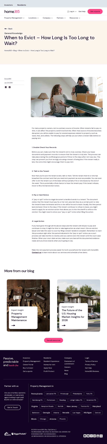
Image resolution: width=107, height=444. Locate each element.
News (66, 370)
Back (8, 29)
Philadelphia (77, 394)
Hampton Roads (47, 406)
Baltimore (35, 413)
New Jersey (72, 406)
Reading (63, 400)
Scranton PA (91, 400)
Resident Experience (51, 361)
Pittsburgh (65, 394)
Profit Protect (49, 371)
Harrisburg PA (37, 400)
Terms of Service (91, 361)
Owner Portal (28, 365)
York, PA (89, 394)
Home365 (8, 50)
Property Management (31, 361)
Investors (8, 5)
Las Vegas (76, 413)
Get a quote (95, 11)
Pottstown (51, 400)
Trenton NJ (85, 406)
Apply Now (48, 368)
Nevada (65, 412)
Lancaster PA (51, 394)
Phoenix (63, 419)
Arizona (53, 419)
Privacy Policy (90, 365)
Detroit (98, 413)
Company (68, 358)
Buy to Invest (28, 368)
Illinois (33, 419)
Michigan (88, 412)
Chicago (43, 419)
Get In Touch (12, 407)
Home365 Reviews (92, 371)
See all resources (53, 340)
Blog (15, 50)
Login (87, 358)
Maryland (97, 406)
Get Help (88, 368)
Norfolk (60, 406)
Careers (67, 367)
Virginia (34, 406)
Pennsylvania (37, 394)
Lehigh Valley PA (76, 400)
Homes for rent (49, 365)
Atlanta (56, 413)
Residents (21, 5)
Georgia (46, 412)
